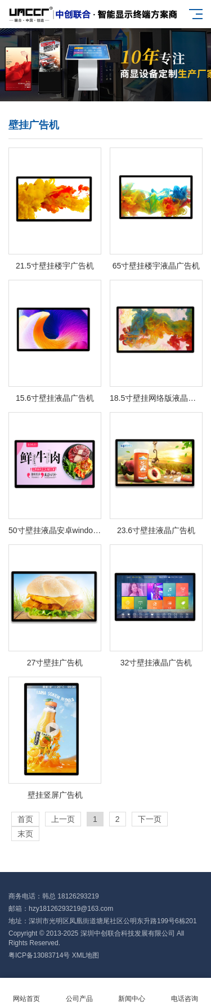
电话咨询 (184, 992)
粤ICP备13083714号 (39, 955)
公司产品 (79, 992)
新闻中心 (132, 992)
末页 (25, 833)
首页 (25, 819)
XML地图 (86, 955)
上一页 (63, 819)
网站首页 (26, 992)
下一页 (149, 819)
